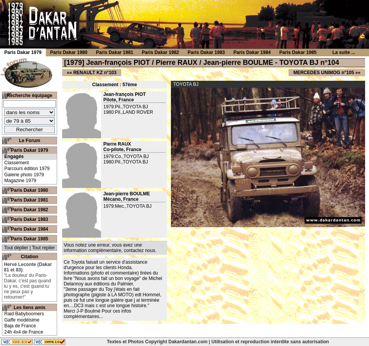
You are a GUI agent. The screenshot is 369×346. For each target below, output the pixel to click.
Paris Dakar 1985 (29, 239)
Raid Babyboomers (24, 313)
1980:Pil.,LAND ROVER (128, 112)
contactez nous (139, 250)
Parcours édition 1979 (27, 168)
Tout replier (43, 247)
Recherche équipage (29, 95)
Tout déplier (16, 247)
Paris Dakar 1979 (29, 150)
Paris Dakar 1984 (29, 229)
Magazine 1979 (20, 180)
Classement (16, 162)
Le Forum (29, 140)
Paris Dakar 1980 (29, 190)
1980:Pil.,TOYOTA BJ (125, 162)
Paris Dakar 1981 (29, 200)
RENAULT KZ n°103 (95, 72)
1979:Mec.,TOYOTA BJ (127, 206)
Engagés (14, 156)
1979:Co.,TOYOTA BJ (126, 156)
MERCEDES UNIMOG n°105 (323, 72)
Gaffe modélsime (22, 320)
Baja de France (20, 326)
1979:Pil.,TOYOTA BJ (125, 107)
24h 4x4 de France (23, 332)
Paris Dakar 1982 (29, 209)
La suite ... (343, 52)
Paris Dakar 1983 (29, 219)
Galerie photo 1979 (24, 174)
